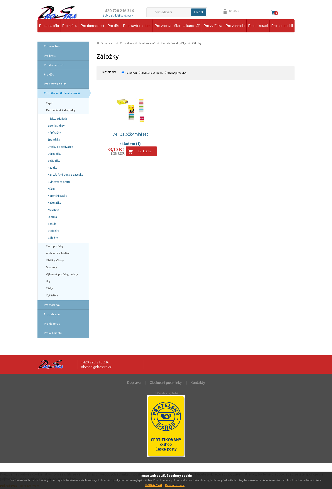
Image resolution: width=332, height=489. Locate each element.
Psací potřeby (54, 246)
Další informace (175, 485)
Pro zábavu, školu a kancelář (177, 26)
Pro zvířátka (213, 26)
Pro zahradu (235, 26)
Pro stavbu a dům (136, 26)
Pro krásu (69, 26)
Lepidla (52, 216)
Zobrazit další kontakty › (118, 15)
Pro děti (114, 26)
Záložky (53, 237)
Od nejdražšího (177, 73)
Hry (48, 281)
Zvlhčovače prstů (59, 181)
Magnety (53, 209)
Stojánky (53, 230)
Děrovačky (54, 153)
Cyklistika (52, 295)
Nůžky (51, 188)
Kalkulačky (54, 202)
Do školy (51, 267)
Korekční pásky (57, 195)
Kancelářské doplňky (60, 110)
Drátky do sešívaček (60, 146)
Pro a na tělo (49, 26)
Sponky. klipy (56, 125)
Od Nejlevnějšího (152, 73)
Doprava (134, 383)
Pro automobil (282, 26)
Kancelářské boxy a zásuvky (65, 174)
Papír (49, 103)
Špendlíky (54, 139)
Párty (49, 288)
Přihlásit (234, 11)
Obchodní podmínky (166, 383)
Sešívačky (54, 160)
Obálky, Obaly (55, 260)
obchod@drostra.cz (96, 367)
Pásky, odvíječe (57, 118)
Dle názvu (131, 73)
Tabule (52, 223)
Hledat (198, 12)
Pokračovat (153, 485)
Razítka (52, 167)
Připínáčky (54, 132)
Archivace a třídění (57, 253)
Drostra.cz (107, 43)
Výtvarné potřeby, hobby (62, 274)
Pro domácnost (92, 26)
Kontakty (198, 383)
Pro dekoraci (258, 26)
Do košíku (145, 151)
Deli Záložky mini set (130, 134)
